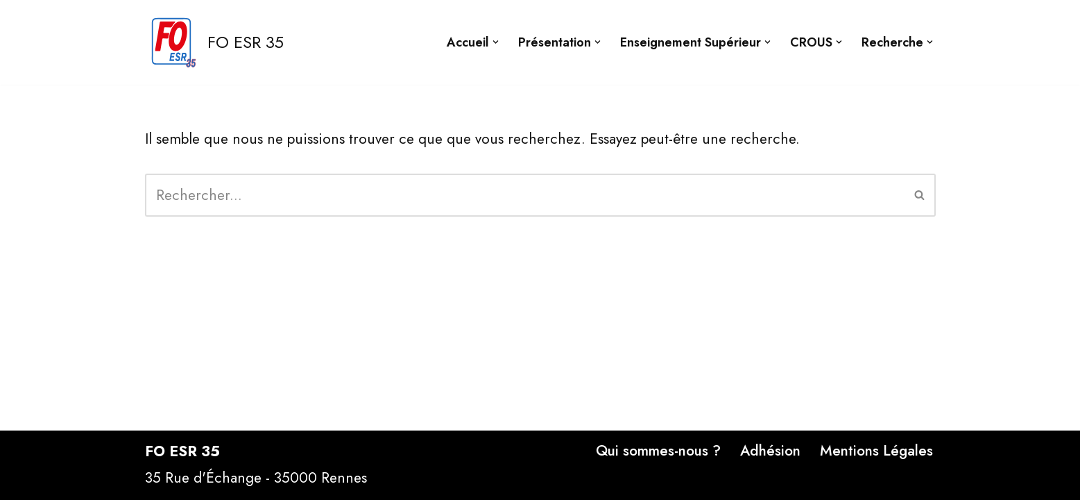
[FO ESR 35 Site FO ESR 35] (214, 42)
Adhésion (770, 450)
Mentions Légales (876, 450)
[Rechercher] (525, 195)
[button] (495, 42)
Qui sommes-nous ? (658, 450)
